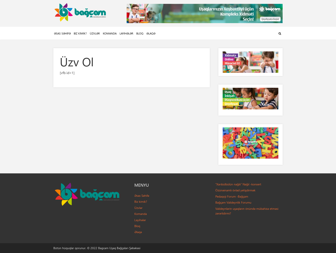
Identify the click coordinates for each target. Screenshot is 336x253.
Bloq (139, 33)
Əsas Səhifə (62, 33)
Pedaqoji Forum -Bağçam (231, 196)
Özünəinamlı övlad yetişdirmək (235, 190)
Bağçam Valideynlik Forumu (233, 202)
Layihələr (126, 33)
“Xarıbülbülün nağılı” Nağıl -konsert (238, 184)
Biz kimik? (80, 33)
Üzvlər (95, 33)
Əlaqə (150, 33)
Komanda (110, 33)
